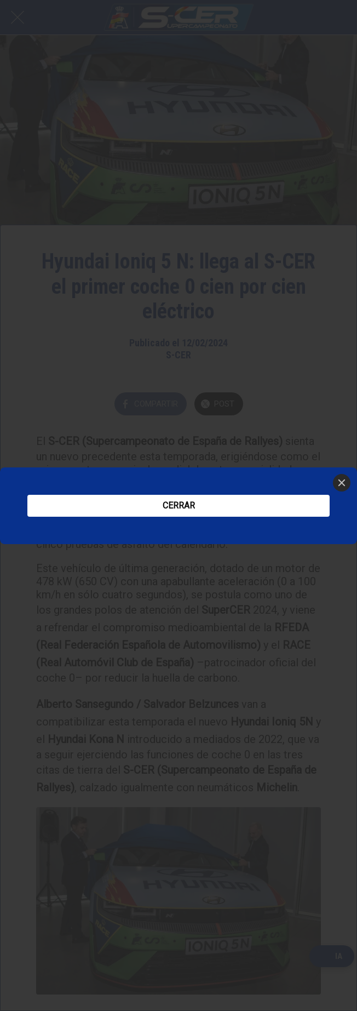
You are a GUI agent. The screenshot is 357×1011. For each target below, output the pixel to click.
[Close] (341, 483)
